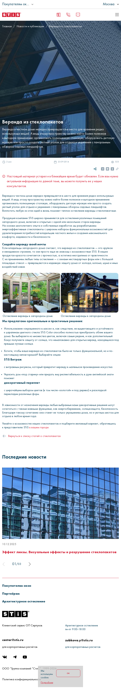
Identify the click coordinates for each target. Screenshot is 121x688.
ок (68, 673)
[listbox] (101, 4)
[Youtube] (25, 658)
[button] (18, 585)
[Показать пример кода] (117, 14)
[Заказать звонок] (68, 15)
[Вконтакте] (5, 658)
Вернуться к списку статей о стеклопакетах (34, 436)
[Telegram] (15, 658)
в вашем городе (39, 427)
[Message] (78, 15)
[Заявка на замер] (58, 15)
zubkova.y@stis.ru (79, 640)
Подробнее (47, 683)
